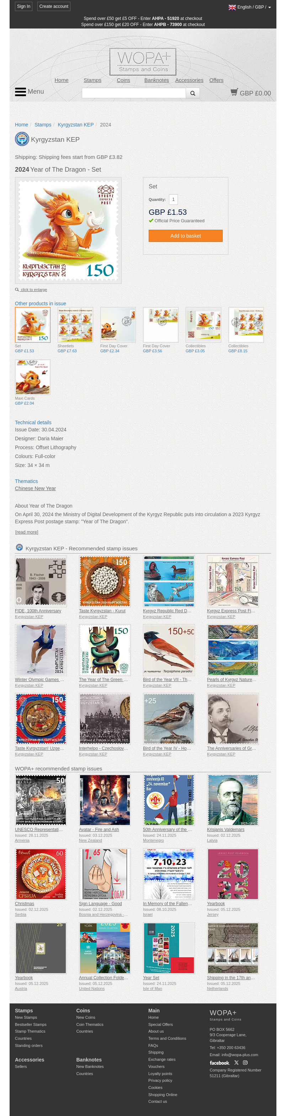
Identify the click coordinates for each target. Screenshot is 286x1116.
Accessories (189, 80)
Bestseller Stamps (31, 1024)
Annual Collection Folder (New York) (113, 977)
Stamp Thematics (30, 1031)
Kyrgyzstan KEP (76, 125)
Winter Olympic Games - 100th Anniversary (56, 679)
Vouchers (156, 1066)
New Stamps (26, 1017)
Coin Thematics (90, 1024)
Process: (24, 447)
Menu (29, 92)
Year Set (151, 977)
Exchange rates (161, 1059)
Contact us (157, 1101)
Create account (53, 6)
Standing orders (29, 1045)
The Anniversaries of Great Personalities (245, 748)
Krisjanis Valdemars (225, 829)
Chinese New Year (35, 488)
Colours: (24, 456)
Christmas (24, 903)
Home (61, 80)
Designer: (25, 438)
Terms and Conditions (167, 1038)
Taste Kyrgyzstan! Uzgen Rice (43, 748)
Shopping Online (162, 1094)
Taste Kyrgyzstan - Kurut (102, 610)
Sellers (21, 1066)
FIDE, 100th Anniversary (38, 610)
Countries (23, 1038)
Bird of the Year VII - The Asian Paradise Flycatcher (191, 679)
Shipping (156, 1052)
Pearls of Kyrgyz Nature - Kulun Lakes (243, 679)
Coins (123, 80)
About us (156, 1031)
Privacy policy (160, 1080)
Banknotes (156, 80)
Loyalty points (160, 1073)
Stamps (92, 80)
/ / (249, 7)
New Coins (85, 1017)
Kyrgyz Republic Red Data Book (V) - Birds (183, 610)
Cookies (155, 1087)
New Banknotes (90, 1066)
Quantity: (157, 199)
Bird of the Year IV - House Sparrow (177, 748)
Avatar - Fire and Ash (99, 829)
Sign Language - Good (100, 903)
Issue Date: (27, 429)
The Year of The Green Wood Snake (113, 679)
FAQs (153, 1045)
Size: (20, 465)
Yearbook (216, 903)
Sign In (23, 6)
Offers (217, 80)
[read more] (26, 532)
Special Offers (160, 1024)
